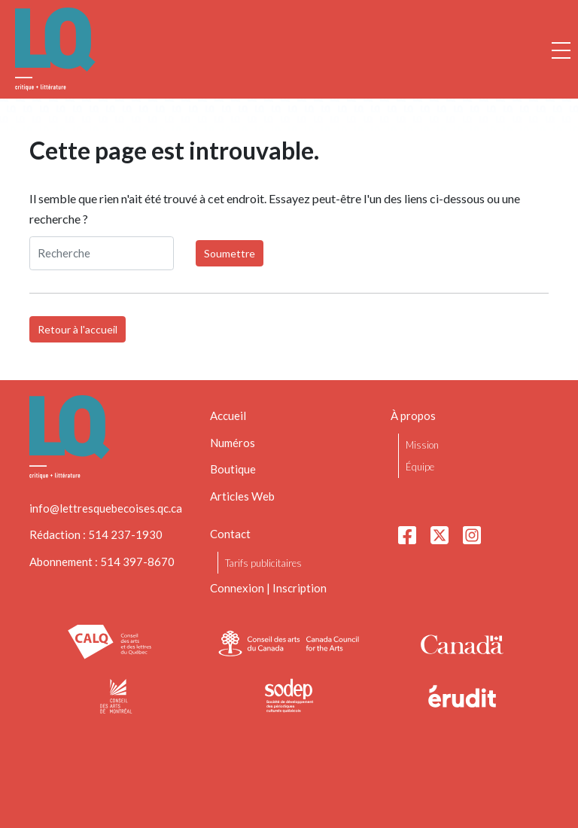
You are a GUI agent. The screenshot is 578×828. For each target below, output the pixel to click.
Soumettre (229, 253)
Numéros (232, 442)
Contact (230, 533)
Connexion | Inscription (268, 588)
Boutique (233, 469)
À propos (413, 415)
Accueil (228, 415)
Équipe (420, 467)
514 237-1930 (125, 534)
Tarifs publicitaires (263, 563)
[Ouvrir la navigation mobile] (561, 50)
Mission (422, 445)
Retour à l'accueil (77, 329)
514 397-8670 (137, 561)
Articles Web (242, 496)
